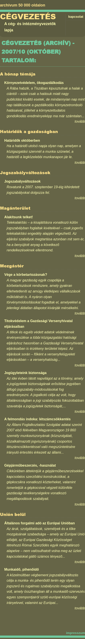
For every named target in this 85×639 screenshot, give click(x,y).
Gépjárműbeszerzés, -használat (30, 465)
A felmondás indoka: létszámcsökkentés (37, 419)
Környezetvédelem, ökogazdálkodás (34, 83)
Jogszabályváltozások (22, 181)
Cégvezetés (28, 16)
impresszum (75, 633)
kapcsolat (75, 16)
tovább (80, 121)
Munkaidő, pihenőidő (21, 569)
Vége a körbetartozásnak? (25, 274)
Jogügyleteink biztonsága (25, 373)
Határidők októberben (22, 140)
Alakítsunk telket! (18, 217)
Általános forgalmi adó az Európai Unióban (39, 523)
